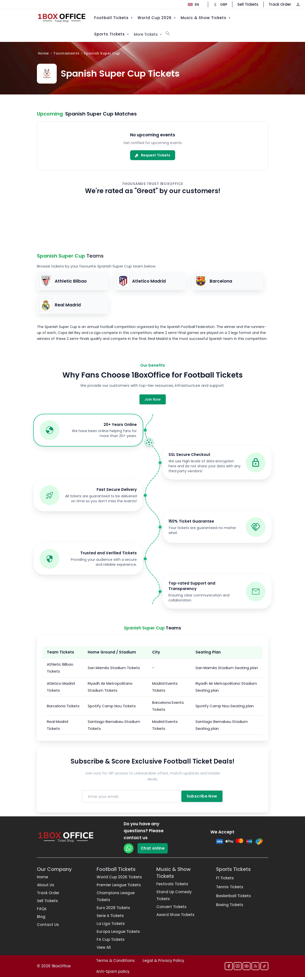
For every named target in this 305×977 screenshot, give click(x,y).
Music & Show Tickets (206, 17)
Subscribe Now (202, 796)
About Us (45, 885)
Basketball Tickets (233, 895)
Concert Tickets (171, 906)
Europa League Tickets (118, 931)
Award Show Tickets (175, 914)
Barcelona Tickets (63, 706)
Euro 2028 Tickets (113, 907)
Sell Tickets (247, 4)
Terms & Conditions (115, 960)
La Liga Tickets (111, 923)
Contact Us (48, 924)
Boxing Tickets (229, 904)
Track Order (280, 4)
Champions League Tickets (116, 896)
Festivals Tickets (172, 884)
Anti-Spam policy (113, 971)
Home (43, 53)
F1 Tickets (225, 878)
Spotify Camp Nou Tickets (112, 706)
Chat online (153, 848)
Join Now (152, 399)
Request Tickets (152, 155)
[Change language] (193, 4)
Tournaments (66, 53)
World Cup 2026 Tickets (119, 877)
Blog (41, 916)
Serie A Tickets (110, 915)
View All (104, 947)
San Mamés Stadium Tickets (114, 667)
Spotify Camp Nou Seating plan (224, 706)
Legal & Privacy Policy (163, 960)
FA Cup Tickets (111, 939)
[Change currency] (220, 4)
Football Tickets (114, 17)
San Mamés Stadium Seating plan (226, 667)
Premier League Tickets (119, 885)
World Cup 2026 (157, 17)
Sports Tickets (112, 34)
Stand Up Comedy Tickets (174, 895)
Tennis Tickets (229, 886)
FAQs (42, 908)
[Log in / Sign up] (298, 4)
